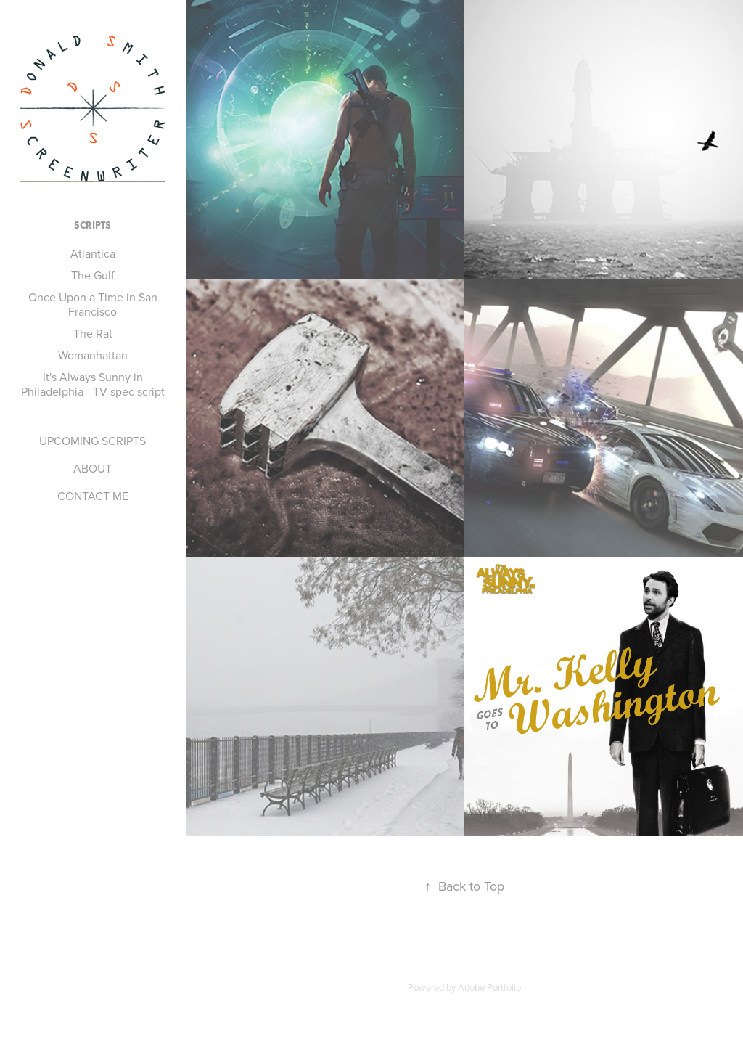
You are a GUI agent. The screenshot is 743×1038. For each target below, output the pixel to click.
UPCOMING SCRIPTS (92, 441)
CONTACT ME (92, 496)
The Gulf (93, 275)
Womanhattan (93, 355)
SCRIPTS (92, 225)
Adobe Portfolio (489, 987)
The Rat (92, 333)
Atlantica (92, 253)
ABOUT (92, 468)
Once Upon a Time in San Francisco (92, 304)
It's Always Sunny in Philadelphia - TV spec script (93, 384)
